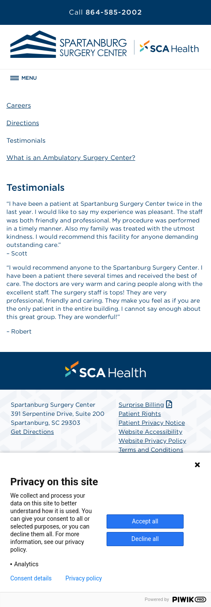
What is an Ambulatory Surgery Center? (70, 158)
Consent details (31, 578)
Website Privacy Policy (152, 440)
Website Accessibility (150, 431)
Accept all (145, 521)
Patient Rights (140, 413)
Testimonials (25, 140)
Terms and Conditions (151, 449)
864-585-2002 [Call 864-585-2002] (105, 12)
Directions (22, 123)
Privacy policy (83, 578)
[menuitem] (106, 369)
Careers (18, 105)
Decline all (145, 538)
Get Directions (32, 431)
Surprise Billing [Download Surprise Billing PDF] (146, 404)
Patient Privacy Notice (152, 422)
